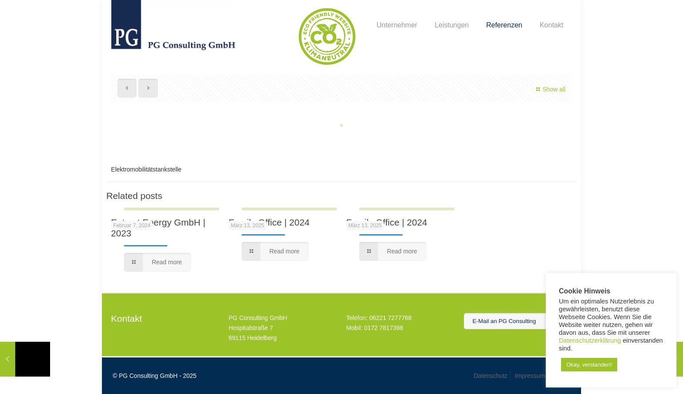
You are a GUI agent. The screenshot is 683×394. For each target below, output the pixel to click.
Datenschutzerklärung (590, 340)
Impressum (530, 375)
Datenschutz (490, 375)
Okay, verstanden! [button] (589, 364)
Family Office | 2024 (269, 222)
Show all (550, 89)
